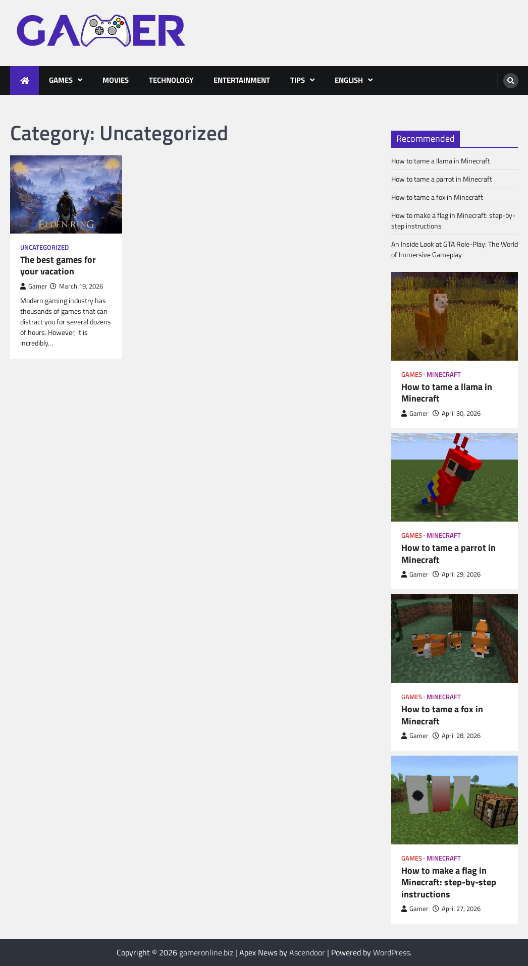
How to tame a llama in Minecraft (440, 160)
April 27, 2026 (457, 909)
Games (61, 80)
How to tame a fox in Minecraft (437, 197)
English (349, 80)
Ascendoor (307, 952)
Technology (171, 80)
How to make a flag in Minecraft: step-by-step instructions (448, 882)
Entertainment (242, 80)
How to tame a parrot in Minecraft (441, 179)
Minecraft (444, 374)
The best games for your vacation (58, 265)
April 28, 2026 (457, 736)
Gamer (33, 286)
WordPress (391, 952)
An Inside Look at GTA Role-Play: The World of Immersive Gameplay (454, 249)
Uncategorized (44, 247)
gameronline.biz (206, 952)
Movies (115, 80)
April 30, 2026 (457, 413)
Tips (297, 80)
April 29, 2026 (457, 574)
